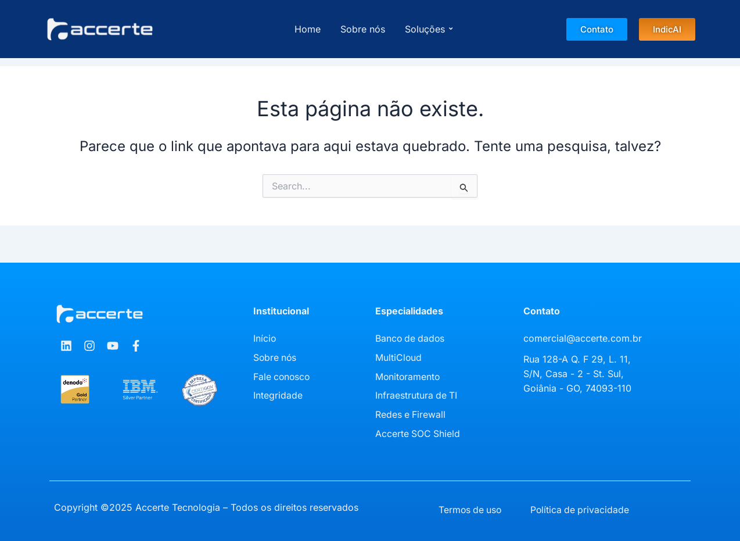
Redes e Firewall (411, 412)
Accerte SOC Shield (418, 431)
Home (307, 29)
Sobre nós (362, 29)
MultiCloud (398, 357)
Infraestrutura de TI (416, 394)
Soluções (427, 29)
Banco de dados (411, 338)
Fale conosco (282, 375)
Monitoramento (408, 375)
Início (264, 338)
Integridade (278, 394)
